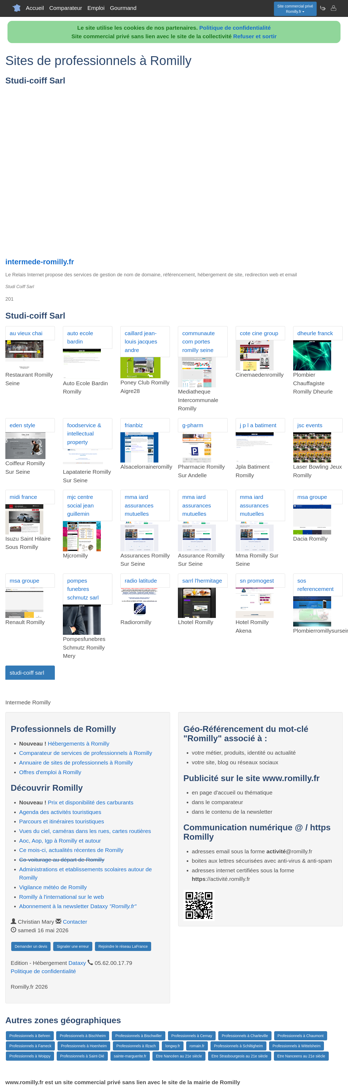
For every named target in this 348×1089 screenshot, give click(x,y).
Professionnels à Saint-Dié (82, 1056)
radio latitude (141, 581)
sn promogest (257, 581)
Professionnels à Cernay (191, 1036)
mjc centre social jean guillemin (80, 505)
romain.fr (197, 1046)
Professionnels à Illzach (136, 1046)
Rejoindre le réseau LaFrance (123, 946)
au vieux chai (26, 333)
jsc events (309, 425)
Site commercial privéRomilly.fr (295, 9)
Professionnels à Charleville (245, 1036)
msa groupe (312, 497)
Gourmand (123, 8)
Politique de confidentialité (235, 28)
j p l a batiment (258, 425)
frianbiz (134, 425)
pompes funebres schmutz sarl (83, 589)
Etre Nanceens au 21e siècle (301, 1056)
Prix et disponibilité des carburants (90, 802)
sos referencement (315, 585)
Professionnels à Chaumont (301, 1036)
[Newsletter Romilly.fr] (322, 8)
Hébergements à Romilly (78, 743)
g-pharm (192, 425)
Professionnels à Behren (29, 1036)
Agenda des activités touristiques (60, 812)
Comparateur (65, 8)
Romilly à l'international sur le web (61, 897)
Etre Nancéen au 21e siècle (179, 1056)
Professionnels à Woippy (30, 1056)
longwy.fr (172, 1046)
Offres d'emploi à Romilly (50, 772)
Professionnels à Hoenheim (84, 1046)
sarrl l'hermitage (202, 581)
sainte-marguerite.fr (130, 1056)
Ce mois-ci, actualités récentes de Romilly (71, 850)
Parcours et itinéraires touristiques (61, 821)
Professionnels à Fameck (30, 1046)
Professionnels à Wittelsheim (297, 1046)
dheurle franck (315, 333)
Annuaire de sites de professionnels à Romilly (76, 762)
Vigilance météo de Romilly (53, 887)
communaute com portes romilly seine (198, 341)
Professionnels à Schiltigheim (238, 1046)
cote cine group (259, 333)
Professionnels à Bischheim (83, 1036)
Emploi (96, 8)
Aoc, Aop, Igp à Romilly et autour (60, 841)
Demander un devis (31, 946)
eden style (22, 425)
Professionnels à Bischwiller (138, 1036)
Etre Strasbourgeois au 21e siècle (240, 1056)
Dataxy (77, 963)
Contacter (75, 922)
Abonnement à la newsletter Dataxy (77, 906)
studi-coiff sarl (27, 673)
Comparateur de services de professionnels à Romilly (85, 753)
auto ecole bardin (80, 337)
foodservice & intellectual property (84, 433)
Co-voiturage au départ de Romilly (62, 860)
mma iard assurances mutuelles (139, 505)
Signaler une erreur (73, 946)
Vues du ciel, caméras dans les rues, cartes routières (85, 831)
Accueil (35, 8)
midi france (23, 497)
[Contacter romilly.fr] (333, 8)
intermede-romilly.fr (39, 262)
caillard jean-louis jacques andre (141, 341)
